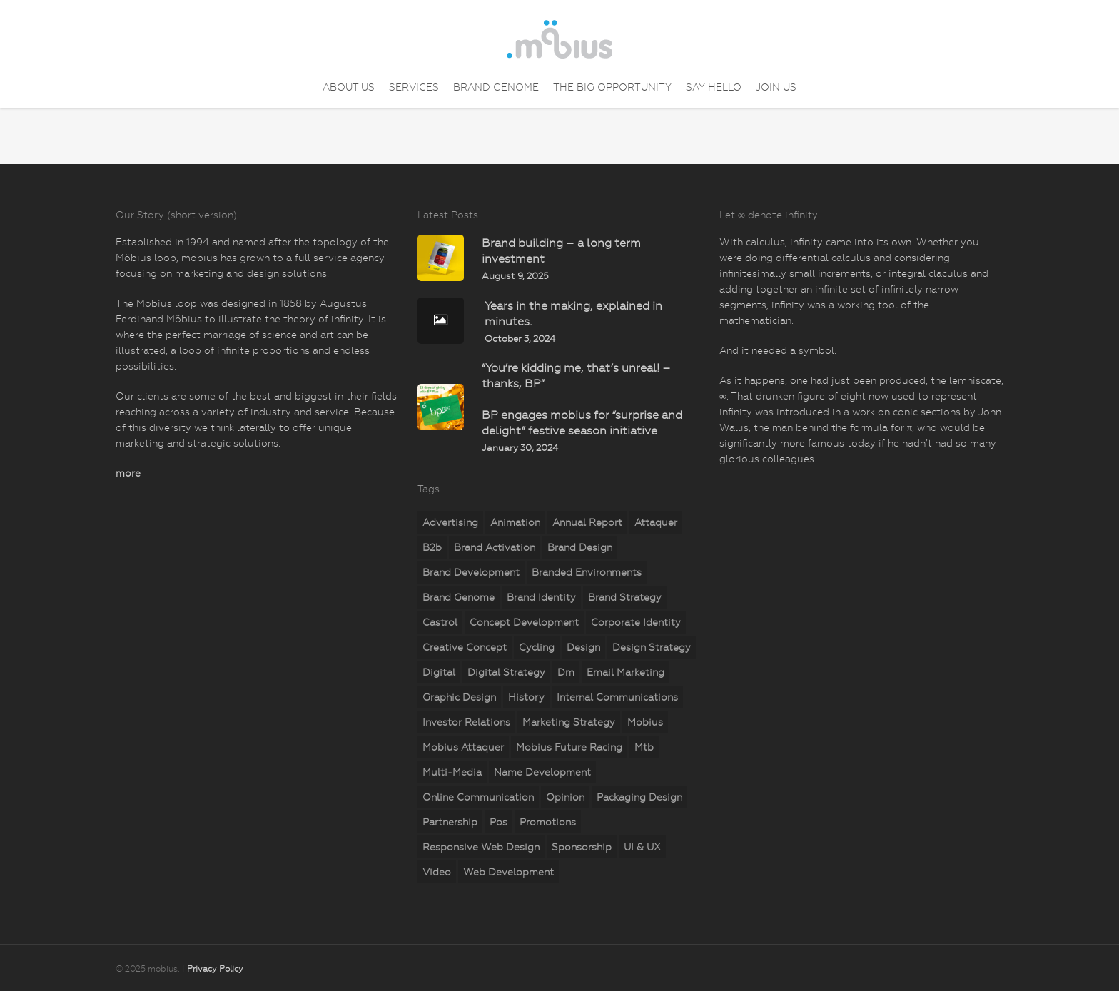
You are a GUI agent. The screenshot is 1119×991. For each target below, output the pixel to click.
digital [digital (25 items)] (438, 672)
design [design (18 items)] (583, 647)
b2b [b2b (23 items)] (432, 547)
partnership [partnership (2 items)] (449, 822)
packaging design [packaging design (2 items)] (639, 797)
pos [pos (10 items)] (498, 822)
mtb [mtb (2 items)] (644, 747)
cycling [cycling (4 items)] (537, 647)
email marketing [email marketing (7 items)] (625, 672)
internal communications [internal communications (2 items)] (617, 697)
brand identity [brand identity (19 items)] (541, 597)
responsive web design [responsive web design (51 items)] (481, 847)
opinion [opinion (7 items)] (565, 797)
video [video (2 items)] (436, 872)
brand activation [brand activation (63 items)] (494, 547)
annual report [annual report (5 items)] (587, 522)
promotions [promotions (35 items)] (548, 822)
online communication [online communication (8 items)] (478, 797)
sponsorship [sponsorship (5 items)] (582, 847)
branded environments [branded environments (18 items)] (587, 572)
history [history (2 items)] (526, 697)
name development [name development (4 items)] (542, 772)
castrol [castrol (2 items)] (439, 622)
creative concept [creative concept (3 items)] (464, 647)
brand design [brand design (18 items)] (579, 547)
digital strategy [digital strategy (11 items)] (506, 672)
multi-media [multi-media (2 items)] (452, 772)
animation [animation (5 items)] (515, 522)
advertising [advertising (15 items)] (450, 522)
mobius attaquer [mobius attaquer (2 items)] (463, 747)
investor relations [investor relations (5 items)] (466, 722)
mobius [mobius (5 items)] (645, 722)
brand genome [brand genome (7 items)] (458, 597)
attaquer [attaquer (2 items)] (655, 522)
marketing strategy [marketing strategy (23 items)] (568, 722)
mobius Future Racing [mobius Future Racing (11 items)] (569, 747)
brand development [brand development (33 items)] (471, 572)
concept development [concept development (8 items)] (524, 622)
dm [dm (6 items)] (565, 672)
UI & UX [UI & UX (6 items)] (642, 847)
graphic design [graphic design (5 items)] (459, 697)
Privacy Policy (215, 969)
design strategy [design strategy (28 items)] (651, 647)
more (128, 473)
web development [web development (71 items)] (508, 872)
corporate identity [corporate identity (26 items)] (636, 622)
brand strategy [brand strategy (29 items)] (625, 597)
